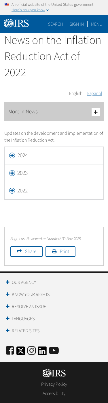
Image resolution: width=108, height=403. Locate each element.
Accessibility (54, 393)
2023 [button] (22, 173)
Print (64, 251)
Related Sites (25, 331)
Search (55, 24)
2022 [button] (22, 191)
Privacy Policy (54, 384)
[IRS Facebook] (10, 351)
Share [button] (30, 251)
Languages (23, 319)
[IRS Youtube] (54, 351)
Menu (96, 24)
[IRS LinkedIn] (42, 353)
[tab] (54, 155)
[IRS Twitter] (20, 353)
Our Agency (24, 282)
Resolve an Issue (29, 306)
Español (94, 93)
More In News (54, 112)
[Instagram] (31, 351)
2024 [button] (22, 155)
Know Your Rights (31, 294)
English (75, 93)
